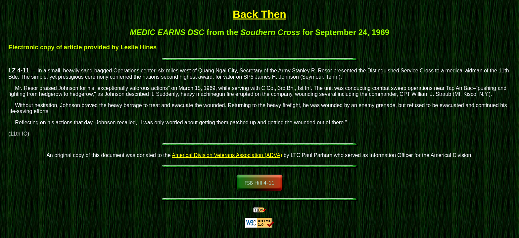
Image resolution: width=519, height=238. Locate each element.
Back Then (259, 14)
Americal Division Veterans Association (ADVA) (227, 155)
